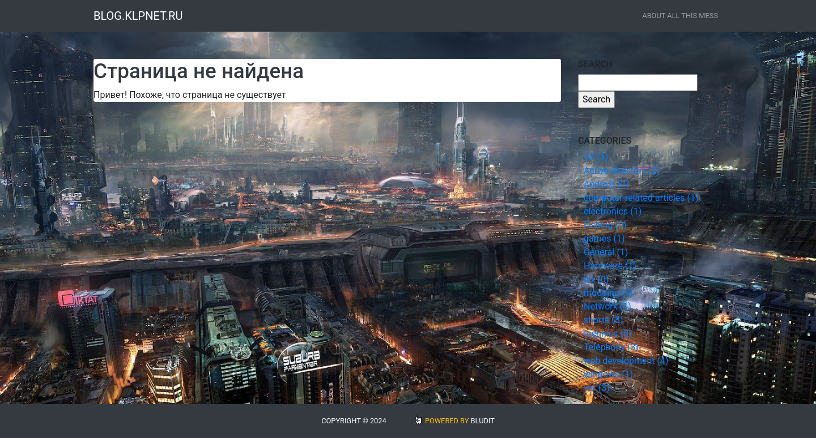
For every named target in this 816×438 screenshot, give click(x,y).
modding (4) (608, 292)
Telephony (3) (611, 347)
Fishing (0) (605, 225)
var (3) (597, 388)
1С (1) (596, 157)
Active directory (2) (622, 170)
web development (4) (626, 360)
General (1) (606, 252)
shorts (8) (603, 320)
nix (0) (596, 279)
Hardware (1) (610, 265)
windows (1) (608, 374)
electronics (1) (612, 211)
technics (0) (607, 333)
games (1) (604, 238)
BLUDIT (483, 420)
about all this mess (680, 15)
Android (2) (606, 184)
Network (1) (607, 306)
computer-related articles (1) (641, 197)
